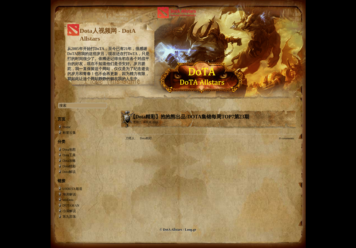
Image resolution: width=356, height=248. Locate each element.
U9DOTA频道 (72, 189)
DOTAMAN (71, 205)
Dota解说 (69, 172)
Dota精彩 (146, 138)
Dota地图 (69, 150)
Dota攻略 (69, 161)
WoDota (68, 200)
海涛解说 (69, 194)
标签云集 (69, 133)
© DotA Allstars (171, 230)
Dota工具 (69, 155)
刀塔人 (130, 138)
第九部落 (69, 217)
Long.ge (190, 230)
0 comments (286, 138)
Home (67, 127)
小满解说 (69, 211)
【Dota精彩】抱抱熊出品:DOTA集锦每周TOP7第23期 (189, 117)
